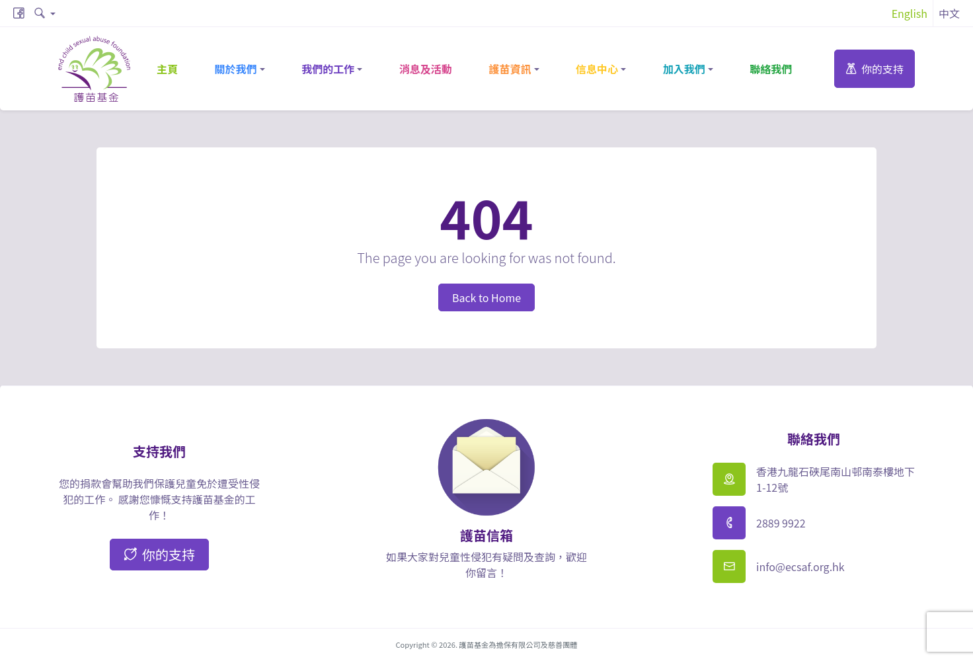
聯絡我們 (771, 69)
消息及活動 (425, 69)
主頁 (167, 69)
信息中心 (597, 69)
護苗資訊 (509, 69)
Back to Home (486, 297)
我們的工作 (327, 69)
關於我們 (236, 69)
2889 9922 (781, 523)
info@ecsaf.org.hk (800, 566)
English (909, 13)
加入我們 (684, 69)
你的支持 (874, 69)
